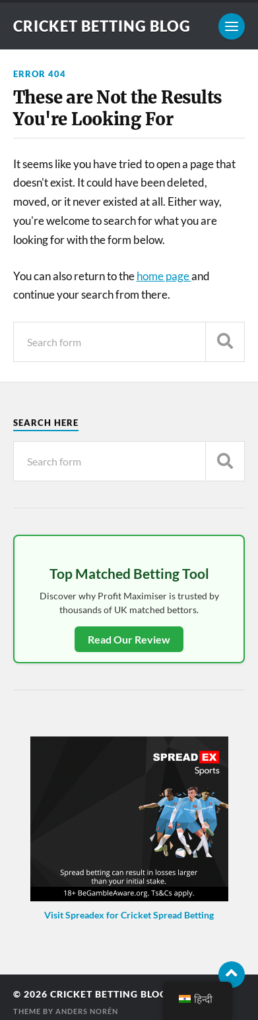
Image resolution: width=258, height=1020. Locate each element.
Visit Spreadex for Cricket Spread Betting (129, 914)
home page (164, 276)
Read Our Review (129, 639)
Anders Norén (86, 1011)
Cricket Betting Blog (102, 26)
